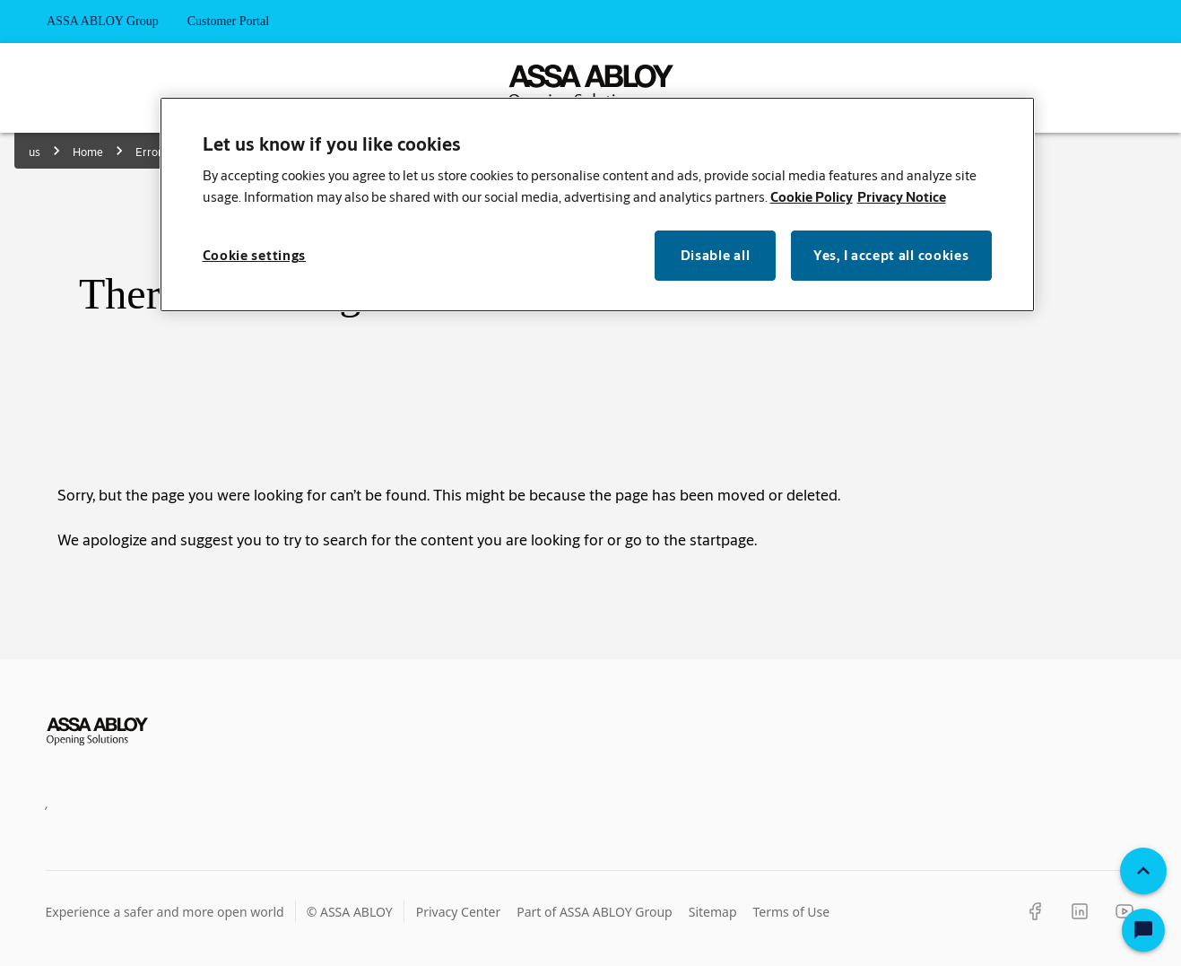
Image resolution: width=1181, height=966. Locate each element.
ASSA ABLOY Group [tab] (102, 21)
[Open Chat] (1143, 930)
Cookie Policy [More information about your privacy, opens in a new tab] (811, 196)
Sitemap (713, 911)
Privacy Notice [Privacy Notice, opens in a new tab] (901, 196)
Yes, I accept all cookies (891, 255)
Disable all (716, 255)
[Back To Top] (1143, 871)
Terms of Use (791, 911)
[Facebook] (1034, 911)
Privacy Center (458, 911)
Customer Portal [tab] (228, 21)
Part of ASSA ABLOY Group (595, 911)
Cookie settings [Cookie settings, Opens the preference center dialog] (255, 255)
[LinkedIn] (1079, 911)
